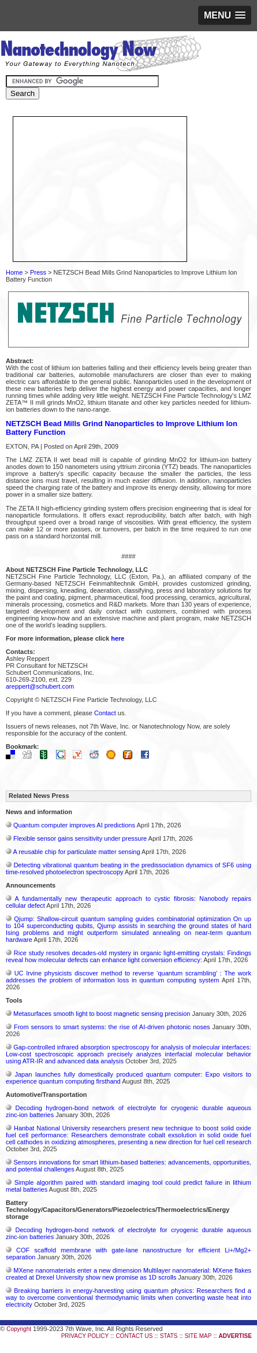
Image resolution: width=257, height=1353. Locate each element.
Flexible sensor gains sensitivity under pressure (80, 838)
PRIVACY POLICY (85, 1336)
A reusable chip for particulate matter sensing (76, 851)
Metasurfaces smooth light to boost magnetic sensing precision (101, 1013)
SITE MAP (198, 1336)
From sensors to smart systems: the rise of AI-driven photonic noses (112, 1026)
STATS (169, 1336)
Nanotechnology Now (101, 55)
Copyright (18, 1329)
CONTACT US (134, 1336)
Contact (105, 712)
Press (38, 272)
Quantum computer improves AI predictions (74, 825)
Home (14, 272)
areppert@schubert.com (40, 686)
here (117, 638)
